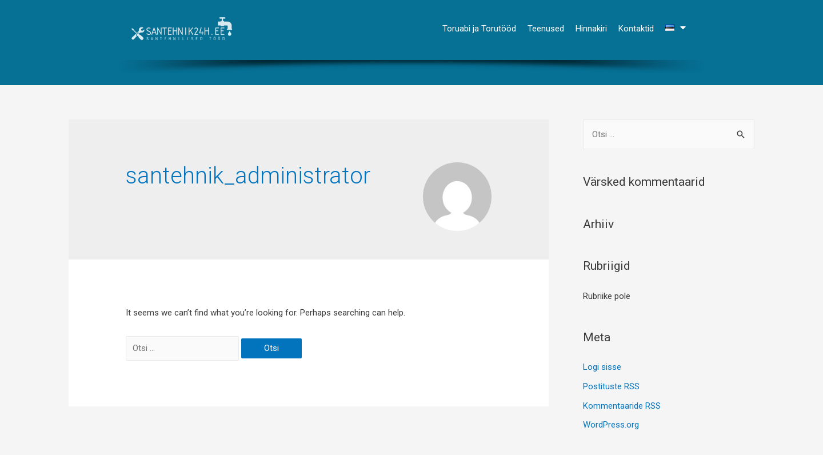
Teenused (546, 28)
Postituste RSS (611, 386)
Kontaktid (636, 28)
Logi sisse (602, 367)
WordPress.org (611, 425)
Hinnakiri (591, 28)
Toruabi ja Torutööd (479, 28)
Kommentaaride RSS (622, 406)
